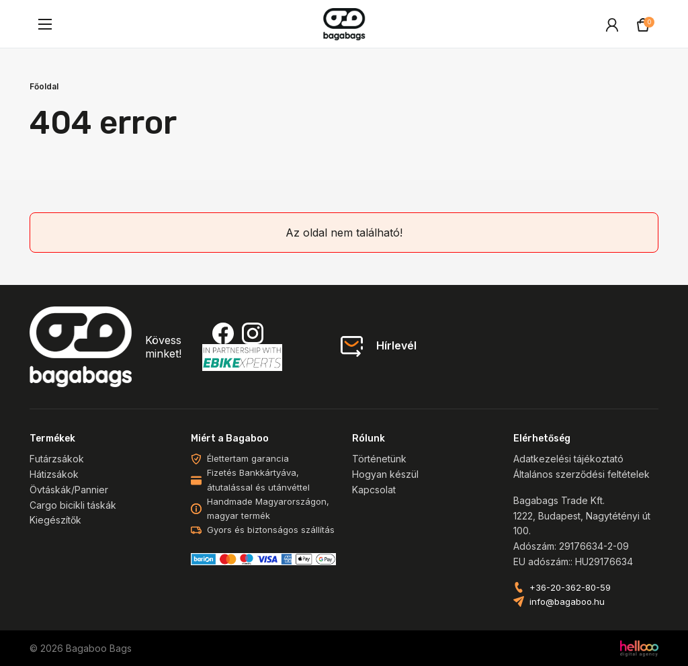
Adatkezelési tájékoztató (568, 458)
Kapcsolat (374, 489)
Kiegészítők (55, 520)
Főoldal (44, 86)
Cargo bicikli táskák (73, 505)
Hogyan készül (385, 474)
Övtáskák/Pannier (69, 489)
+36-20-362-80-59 (570, 587)
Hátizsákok (54, 474)
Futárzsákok (57, 458)
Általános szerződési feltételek (581, 474)
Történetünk (379, 458)
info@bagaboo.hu (567, 602)
